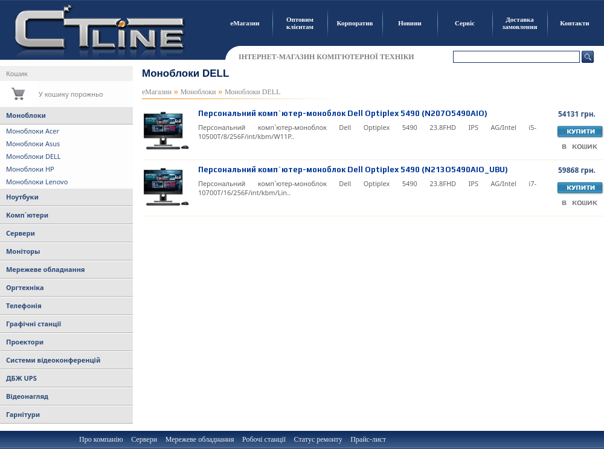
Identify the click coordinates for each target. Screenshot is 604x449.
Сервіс (465, 23)
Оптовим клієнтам (299, 23)
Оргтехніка (24, 287)
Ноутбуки (22, 196)
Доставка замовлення (520, 23)
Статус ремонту (318, 439)
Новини (410, 23)
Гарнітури (23, 414)
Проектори (24, 341)
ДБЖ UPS (21, 378)
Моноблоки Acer (32, 130)
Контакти (574, 23)
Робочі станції (264, 439)
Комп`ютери (27, 214)
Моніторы (23, 251)
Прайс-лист (368, 439)
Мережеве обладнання (45, 269)
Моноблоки (26, 115)
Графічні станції (33, 323)
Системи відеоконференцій (53, 359)
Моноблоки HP (30, 168)
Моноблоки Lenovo (37, 181)
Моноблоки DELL (33, 156)
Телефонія (24, 305)
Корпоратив (355, 23)
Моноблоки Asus (33, 143)
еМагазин (244, 23)
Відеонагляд (27, 396)
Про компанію (101, 439)
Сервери (20, 232)
